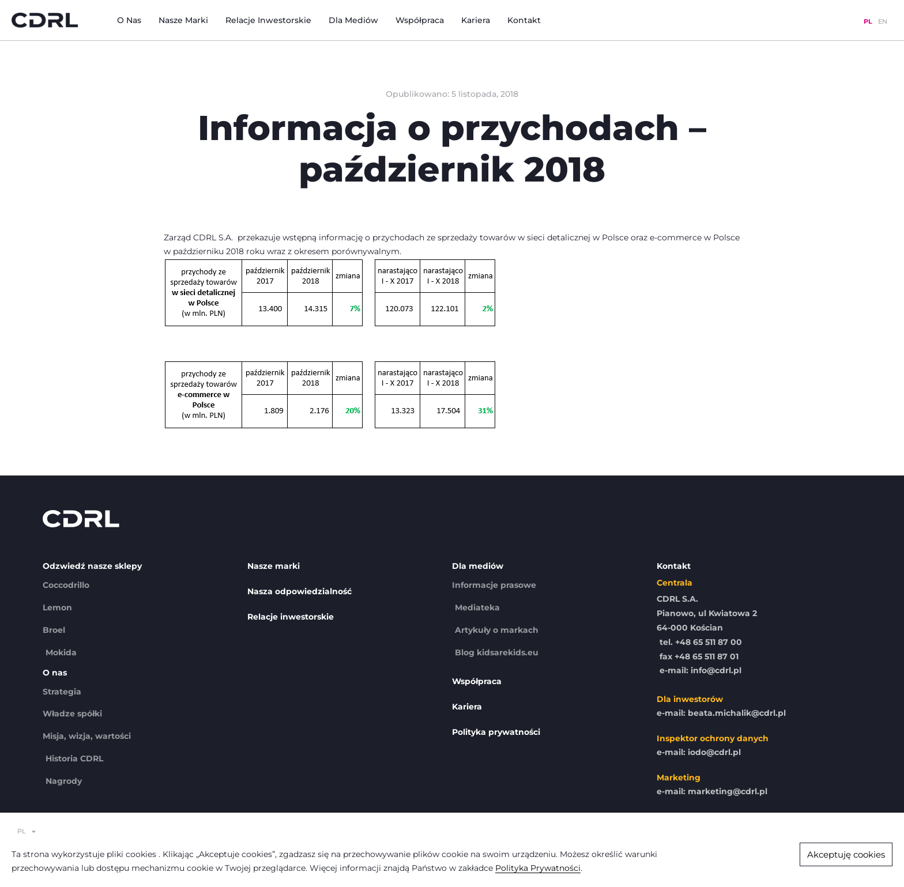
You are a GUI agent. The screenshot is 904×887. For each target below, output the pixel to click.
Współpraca (420, 20)
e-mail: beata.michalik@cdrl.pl (721, 713)
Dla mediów (353, 20)
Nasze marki (183, 20)
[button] (846, 854)
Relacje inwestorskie (268, 20)
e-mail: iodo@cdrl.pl (699, 752)
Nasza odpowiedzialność (299, 591)
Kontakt (524, 20)
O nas (129, 20)
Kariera (475, 20)
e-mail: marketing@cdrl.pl (712, 791)
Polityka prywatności (496, 732)
